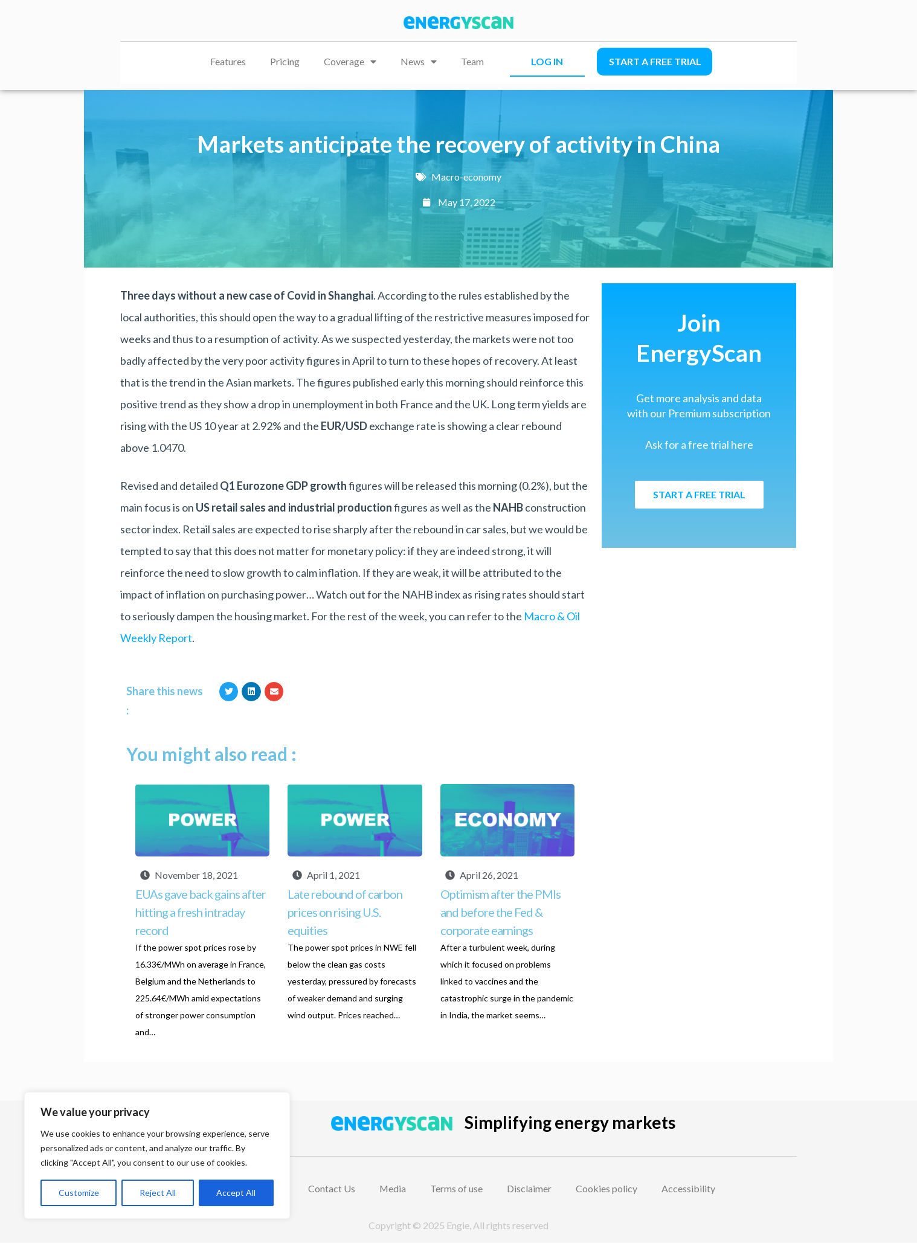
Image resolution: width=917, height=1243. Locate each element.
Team (472, 61)
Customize (79, 1192)
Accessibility (689, 1188)
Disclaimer (529, 1188)
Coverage (350, 61)
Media (393, 1188)
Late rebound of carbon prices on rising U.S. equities (345, 912)
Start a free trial (655, 61)
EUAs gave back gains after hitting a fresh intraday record (200, 912)
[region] (157, 1155)
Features (228, 61)
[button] (229, 691)
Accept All (236, 1192)
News (419, 61)
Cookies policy (607, 1188)
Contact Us (331, 1188)
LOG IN (547, 61)
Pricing (285, 61)
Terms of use (457, 1188)
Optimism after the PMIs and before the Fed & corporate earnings (500, 912)
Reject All (158, 1192)
